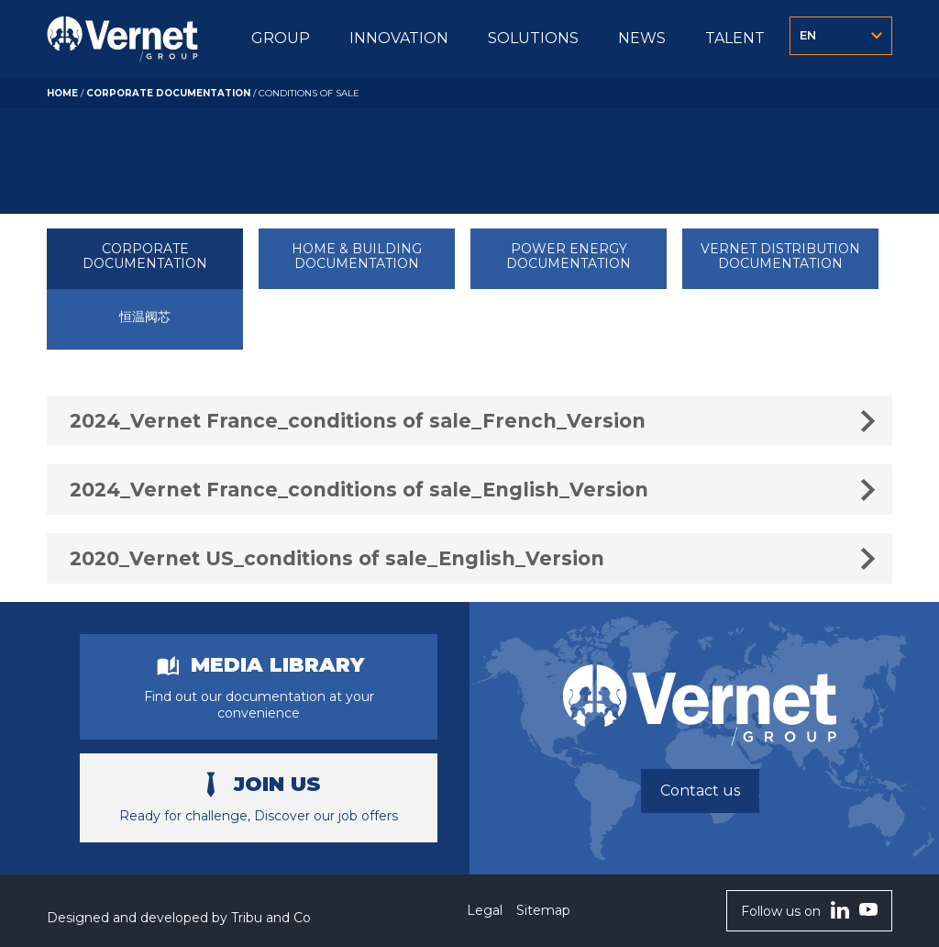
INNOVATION (398, 38)
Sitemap (543, 910)
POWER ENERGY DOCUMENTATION (568, 256)
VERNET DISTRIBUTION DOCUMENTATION (780, 256)
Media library (277, 665)
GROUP (280, 38)
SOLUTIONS (533, 38)
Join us (277, 785)
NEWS (642, 38)
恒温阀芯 (145, 317)
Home (62, 93)
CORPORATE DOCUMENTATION (168, 93)
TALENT (735, 38)
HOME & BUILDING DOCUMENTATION (357, 256)
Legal (485, 910)
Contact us (700, 790)
